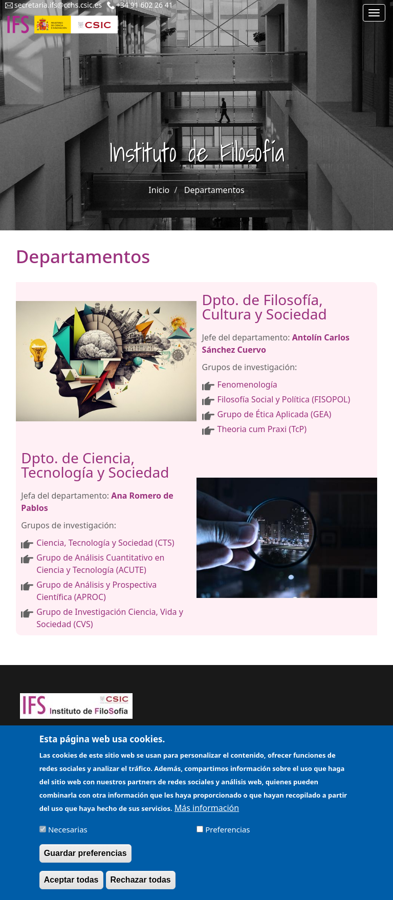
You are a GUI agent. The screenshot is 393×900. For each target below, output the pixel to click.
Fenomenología (247, 384)
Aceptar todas (71, 885)
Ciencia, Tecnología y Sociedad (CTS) (105, 542)
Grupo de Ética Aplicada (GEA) (274, 414)
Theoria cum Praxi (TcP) (262, 429)
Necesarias (68, 835)
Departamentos (214, 190)
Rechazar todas (141, 885)
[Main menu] (374, 13)
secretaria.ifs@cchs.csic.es (58, 5)
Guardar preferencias (85, 858)
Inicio (158, 190)
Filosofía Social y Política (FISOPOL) (284, 399)
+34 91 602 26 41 (144, 5)
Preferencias (227, 835)
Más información (206, 813)
